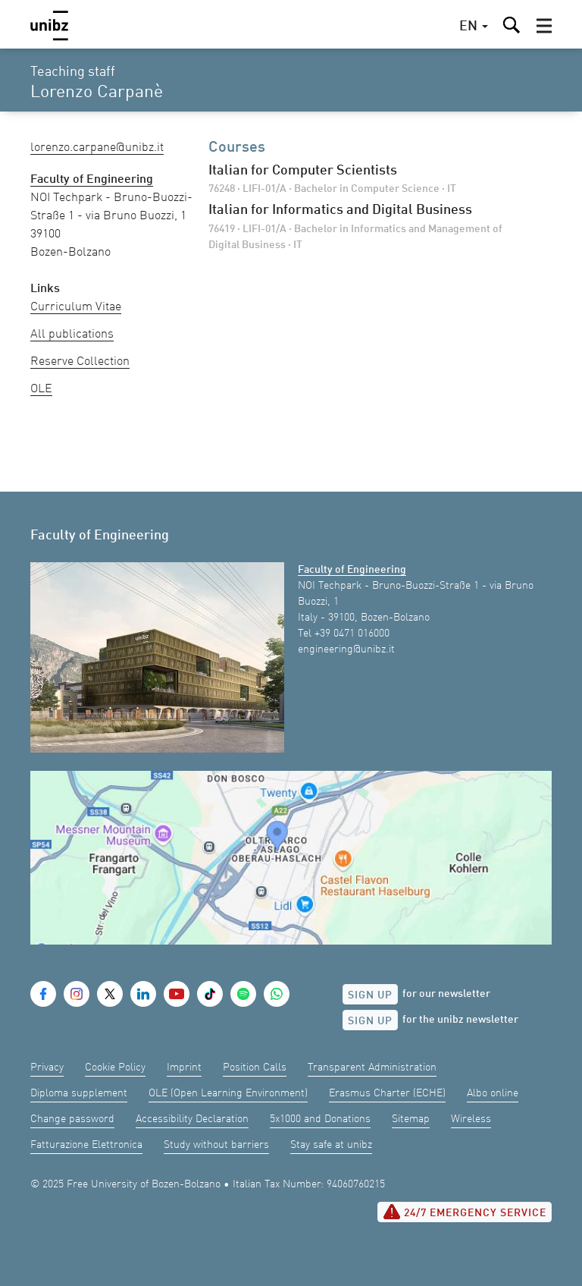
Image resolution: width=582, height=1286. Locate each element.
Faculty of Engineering (352, 569)
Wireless (471, 1119)
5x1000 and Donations (320, 1119)
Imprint (184, 1067)
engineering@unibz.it (346, 649)
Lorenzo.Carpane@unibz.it (97, 148)
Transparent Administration (372, 1067)
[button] (544, 25)
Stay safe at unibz (331, 1145)
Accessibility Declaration (192, 1119)
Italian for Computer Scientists (302, 171)
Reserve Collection (80, 362)
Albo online (492, 1093)
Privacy (47, 1067)
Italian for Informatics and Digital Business (340, 210)
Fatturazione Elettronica (86, 1145)
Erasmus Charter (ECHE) (387, 1093)
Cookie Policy (115, 1067)
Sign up (370, 995)
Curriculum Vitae (75, 307)
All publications (72, 335)
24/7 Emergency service (464, 1212)
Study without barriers (216, 1145)
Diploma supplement (78, 1093)
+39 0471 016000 (352, 633)
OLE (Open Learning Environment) (228, 1093)
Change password (72, 1119)
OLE (41, 389)
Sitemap (411, 1119)
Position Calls (254, 1067)
